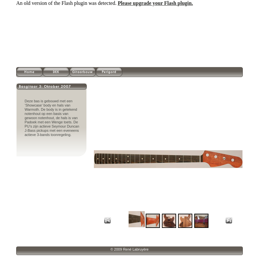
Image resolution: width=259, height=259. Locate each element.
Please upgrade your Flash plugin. (155, 3)
